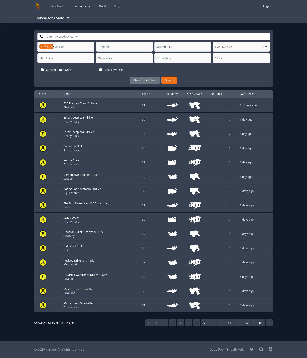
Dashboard (58, 6)
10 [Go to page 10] (229, 323)
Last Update (248, 94)
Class (42, 94)
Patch (146, 94)
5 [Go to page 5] (188, 323)
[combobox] (65, 47)
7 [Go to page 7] (204, 323)
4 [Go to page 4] (180, 323)
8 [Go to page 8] (212, 323)
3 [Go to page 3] (172, 323)
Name (67, 94)
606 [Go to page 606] (248, 323)
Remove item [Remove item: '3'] (51, 46)
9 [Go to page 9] (220, 323)
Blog (117, 6)
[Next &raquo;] (269, 323)
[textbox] (60, 47)
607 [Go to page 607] (259, 323)
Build (102, 6)
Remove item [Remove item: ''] (263, 47)
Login (266, 6)
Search (169, 80)
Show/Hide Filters (144, 80)
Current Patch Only (58, 70)
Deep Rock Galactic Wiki (227, 349)
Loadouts (82, 6)
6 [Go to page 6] (196, 323)
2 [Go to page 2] (164, 323)
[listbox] (241, 47)
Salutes (216, 94)
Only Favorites (114, 70)
